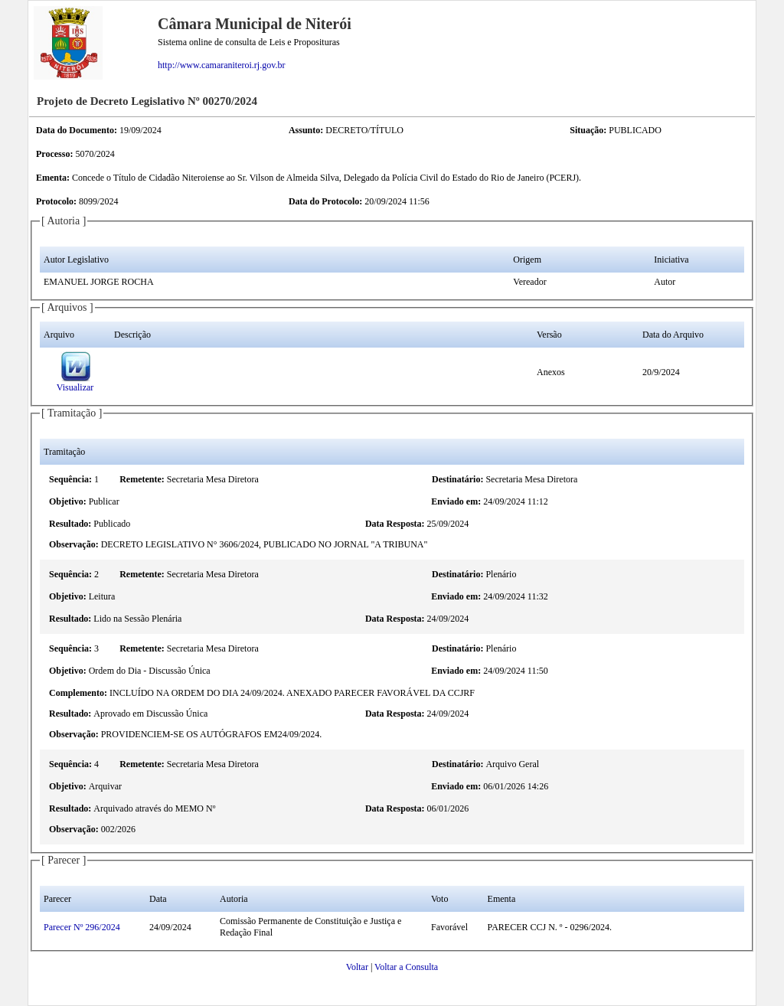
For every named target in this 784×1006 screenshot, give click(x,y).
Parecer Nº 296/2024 (82, 927)
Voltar (357, 967)
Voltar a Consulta (406, 967)
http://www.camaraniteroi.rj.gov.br (221, 65)
